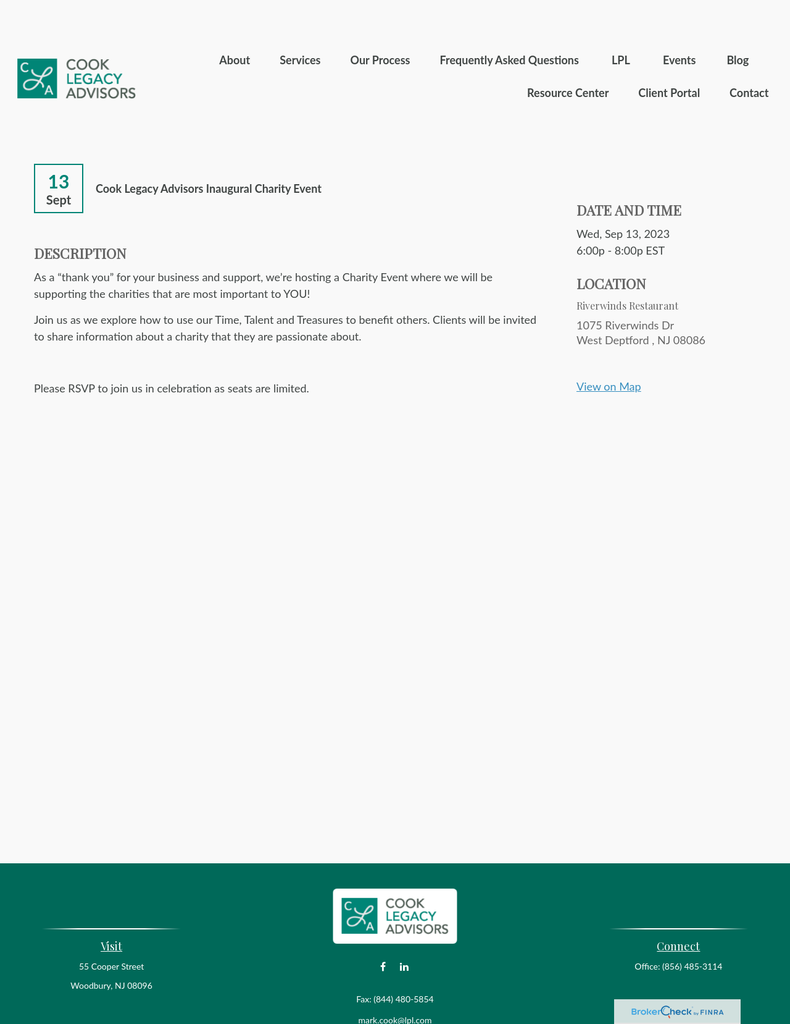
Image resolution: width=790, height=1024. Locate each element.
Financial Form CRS (403, 1004)
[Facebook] (383, 929)
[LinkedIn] (404, 929)
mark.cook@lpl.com (394, 983)
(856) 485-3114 (692, 929)
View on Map (608, 349)
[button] (235, 22)
